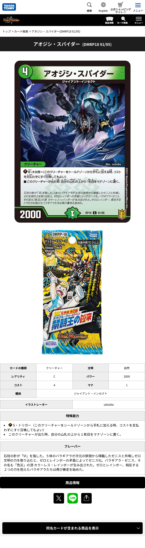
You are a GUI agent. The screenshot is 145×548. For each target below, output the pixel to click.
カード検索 (21, 31)
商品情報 (72, 482)
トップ (6, 31)
